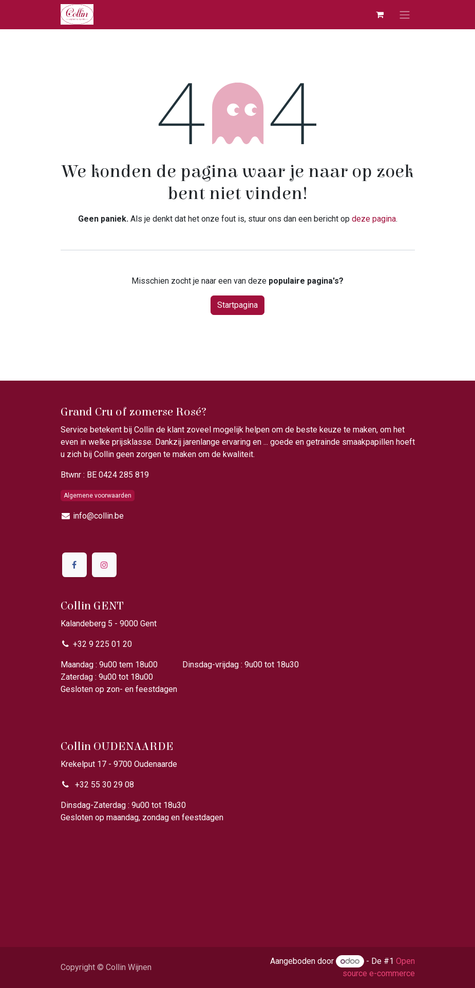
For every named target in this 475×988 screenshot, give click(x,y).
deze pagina (374, 219)
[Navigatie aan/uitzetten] (404, 14)
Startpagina (237, 305)
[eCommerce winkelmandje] (380, 14)
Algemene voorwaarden (97, 495)
